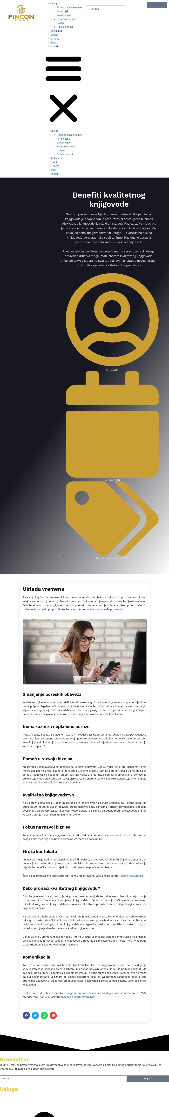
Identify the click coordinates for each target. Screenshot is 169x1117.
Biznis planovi (65, 27)
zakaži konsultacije (132, 875)
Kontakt (54, 46)
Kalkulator (56, 30)
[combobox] (105, 9)
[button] (63, 89)
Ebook (54, 34)
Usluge (54, 3)
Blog (53, 42)
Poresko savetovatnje (69, 7)
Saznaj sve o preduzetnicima (75, 997)
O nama (54, 38)
